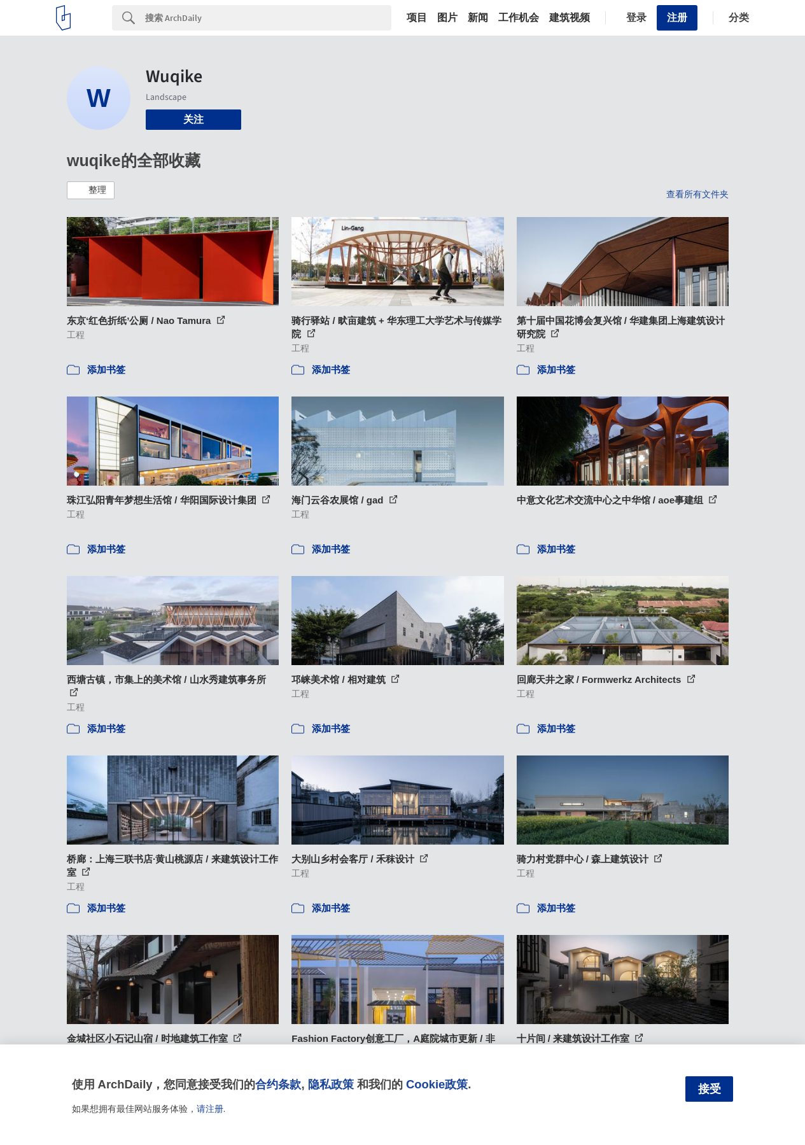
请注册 (210, 1109)
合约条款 (278, 1084)
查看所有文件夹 (697, 194)
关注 (193, 119)
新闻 (478, 18)
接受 (709, 1089)
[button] (91, 190)
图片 (447, 18)
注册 (677, 17)
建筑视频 (569, 18)
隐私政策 (331, 1084)
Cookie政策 (437, 1084)
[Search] (268, 18)
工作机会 (518, 18)
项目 (417, 18)
